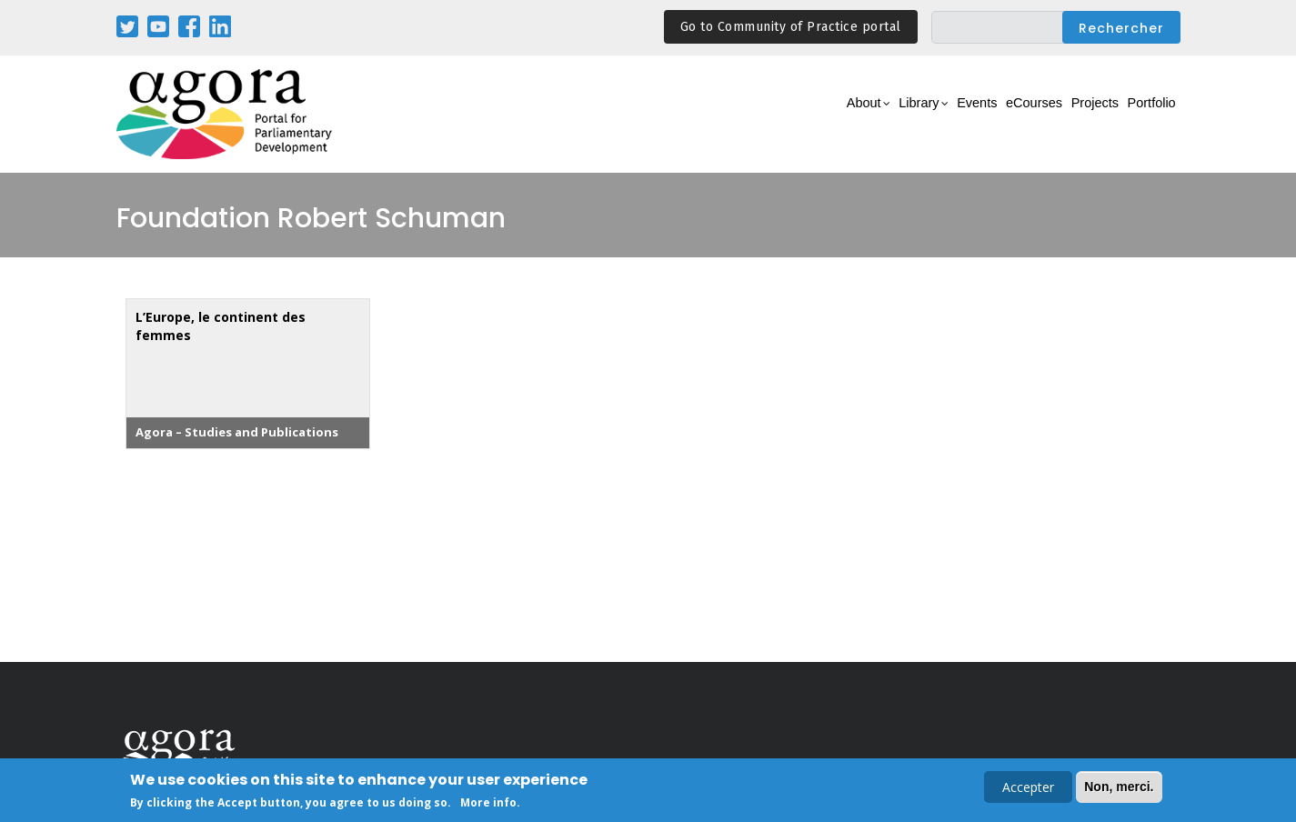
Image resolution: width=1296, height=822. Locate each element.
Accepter (1028, 788)
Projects (1068, 115)
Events (916, 115)
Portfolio (1142, 115)
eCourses (989, 115)
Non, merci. (1118, 788)
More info (488, 804)
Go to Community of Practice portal (790, 27)
